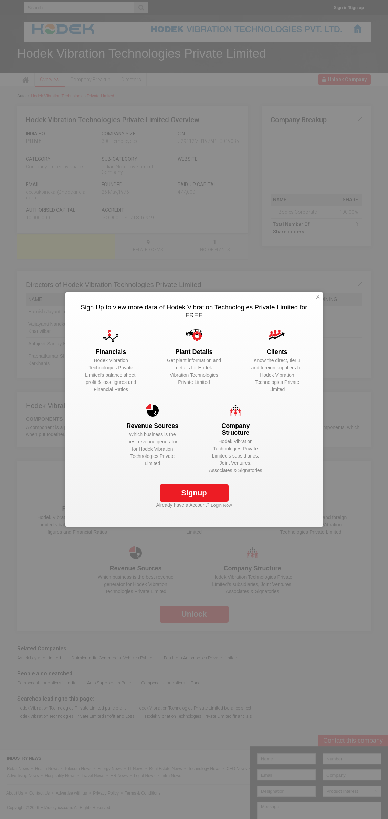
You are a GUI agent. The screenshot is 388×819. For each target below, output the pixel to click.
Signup (194, 493)
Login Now (221, 505)
